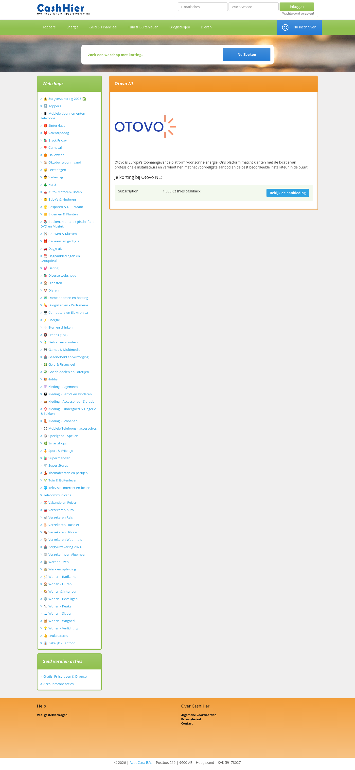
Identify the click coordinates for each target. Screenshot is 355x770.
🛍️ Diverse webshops (59, 275)
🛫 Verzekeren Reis (58, 517)
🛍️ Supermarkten (56, 458)
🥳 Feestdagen (54, 169)
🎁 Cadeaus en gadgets (61, 241)
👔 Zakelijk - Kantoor (59, 643)
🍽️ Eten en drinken (57, 327)
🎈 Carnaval (52, 147)
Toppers (49, 27)
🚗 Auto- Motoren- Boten (62, 192)
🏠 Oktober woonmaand (62, 162)
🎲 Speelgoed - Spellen (60, 436)
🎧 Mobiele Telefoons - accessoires (70, 428)
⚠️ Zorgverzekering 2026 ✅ (65, 98)
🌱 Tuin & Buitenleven (60, 480)
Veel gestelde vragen (52, 715)
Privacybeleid (191, 719)
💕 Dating (50, 268)
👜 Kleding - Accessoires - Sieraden (69, 401)
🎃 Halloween (54, 155)
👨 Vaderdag (53, 177)
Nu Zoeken (246, 54)
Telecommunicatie (57, 495)
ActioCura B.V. (141, 762)
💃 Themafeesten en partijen (65, 473)
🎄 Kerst (49, 184)
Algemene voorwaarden (198, 715)
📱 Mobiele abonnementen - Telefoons (63, 115)
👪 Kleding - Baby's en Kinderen (67, 394)
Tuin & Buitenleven (143, 27)
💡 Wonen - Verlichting (60, 628)
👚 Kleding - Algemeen (60, 386)
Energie (73, 27)
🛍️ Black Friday (55, 140)
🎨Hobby (50, 379)
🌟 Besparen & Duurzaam (63, 207)
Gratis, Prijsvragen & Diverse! (65, 676)
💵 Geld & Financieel (59, 364)
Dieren (206, 27)
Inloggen (297, 6)
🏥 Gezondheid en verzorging (66, 357)
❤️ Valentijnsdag (56, 133)
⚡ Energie (51, 320)
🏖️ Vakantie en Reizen (60, 502)
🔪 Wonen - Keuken (58, 606)
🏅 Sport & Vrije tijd (58, 450)
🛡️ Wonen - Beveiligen (60, 599)
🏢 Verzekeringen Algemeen (65, 554)
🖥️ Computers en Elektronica (65, 312)
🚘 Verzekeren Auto (58, 510)
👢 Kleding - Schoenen (60, 421)
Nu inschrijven (304, 27)
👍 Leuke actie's (55, 635)
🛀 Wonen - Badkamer (60, 576)
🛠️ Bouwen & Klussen (60, 233)
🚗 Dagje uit (52, 248)
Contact (187, 723)
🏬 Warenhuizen (56, 562)
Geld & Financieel (103, 27)
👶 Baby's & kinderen (59, 199)
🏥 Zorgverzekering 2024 (62, 547)
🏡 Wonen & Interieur (60, 591)
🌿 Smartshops (55, 443)
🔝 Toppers (52, 106)
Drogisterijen (179, 27)
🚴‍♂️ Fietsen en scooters (60, 342)
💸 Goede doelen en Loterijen (66, 372)
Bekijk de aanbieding (288, 192)
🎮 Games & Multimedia (61, 349)
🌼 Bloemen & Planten (60, 214)
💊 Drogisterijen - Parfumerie (65, 305)
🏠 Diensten (52, 283)
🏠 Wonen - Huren (57, 584)
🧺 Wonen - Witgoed (59, 621)
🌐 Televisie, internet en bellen (66, 487)
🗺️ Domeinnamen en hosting (65, 297)
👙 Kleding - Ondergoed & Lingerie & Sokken (68, 411)
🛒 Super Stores (55, 465)
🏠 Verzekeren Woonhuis (62, 539)
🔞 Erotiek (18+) (55, 335)
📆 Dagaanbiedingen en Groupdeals (60, 258)
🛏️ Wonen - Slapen (57, 613)
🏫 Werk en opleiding (59, 569)
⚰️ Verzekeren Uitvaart (61, 532)
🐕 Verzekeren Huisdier (61, 524)
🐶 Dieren (51, 290)
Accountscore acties (58, 684)
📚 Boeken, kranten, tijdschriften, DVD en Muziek (67, 224)
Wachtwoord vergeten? (298, 13)
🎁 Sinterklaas (54, 125)
